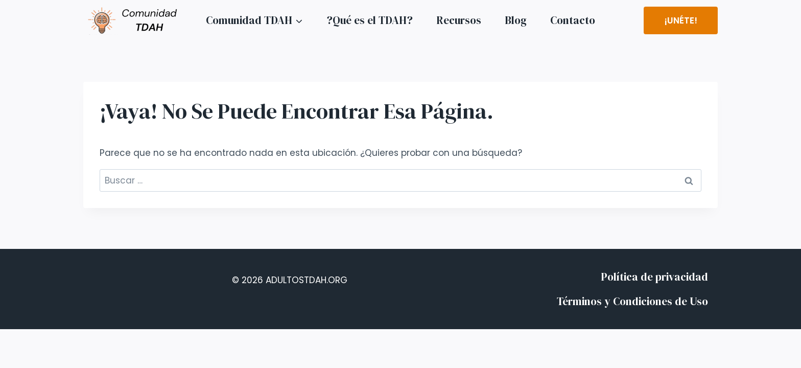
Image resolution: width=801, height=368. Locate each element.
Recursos (458, 20)
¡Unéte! (680, 20)
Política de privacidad (654, 276)
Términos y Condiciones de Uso (632, 301)
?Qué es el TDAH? (369, 20)
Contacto (572, 20)
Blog (516, 20)
